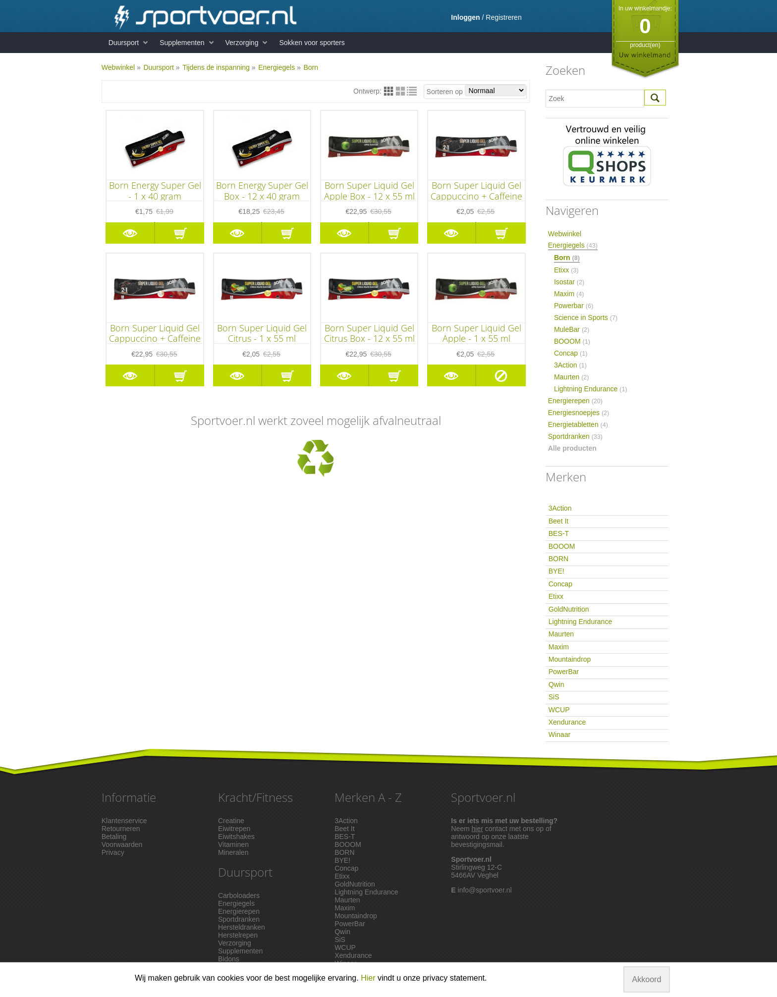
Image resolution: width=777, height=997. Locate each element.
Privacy (113, 852)
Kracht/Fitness (255, 797)
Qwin (556, 684)
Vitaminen (233, 844)
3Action (570, 365)
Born (310, 67)
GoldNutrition (569, 609)
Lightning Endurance (590, 389)
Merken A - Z (368, 797)
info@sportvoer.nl (485, 890)
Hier (368, 978)
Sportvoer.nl (483, 797)
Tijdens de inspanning (216, 67)
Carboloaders (239, 895)
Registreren (503, 17)
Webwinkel (118, 67)
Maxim (569, 294)
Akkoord (647, 979)
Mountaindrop (570, 659)
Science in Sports (585, 317)
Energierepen (575, 401)
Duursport (124, 43)
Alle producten (572, 448)
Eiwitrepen (234, 829)
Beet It (558, 521)
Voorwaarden (122, 844)
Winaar (559, 734)
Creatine (231, 821)
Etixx (566, 270)
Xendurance (567, 722)
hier (477, 829)
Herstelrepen (238, 935)
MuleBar (571, 329)
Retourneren (121, 829)
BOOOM (572, 341)
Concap (571, 353)
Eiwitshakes (236, 836)
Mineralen (233, 852)
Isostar (569, 282)
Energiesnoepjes (579, 413)
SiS (554, 697)
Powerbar (573, 306)
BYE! (556, 571)
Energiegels (276, 67)
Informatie (129, 797)
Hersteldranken (241, 927)
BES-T (559, 533)
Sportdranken (575, 436)
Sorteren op (476, 90)
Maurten (571, 377)
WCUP (559, 710)
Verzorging (242, 43)
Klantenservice (124, 821)
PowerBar (564, 672)
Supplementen (182, 43)
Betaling (114, 836)
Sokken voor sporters (311, 43)
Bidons (228, 959)
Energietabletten (578, 424)
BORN (558, 559)
